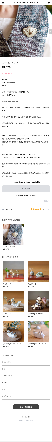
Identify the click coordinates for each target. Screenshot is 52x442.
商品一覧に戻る (26, 407)
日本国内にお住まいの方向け (26, 195)
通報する (47, 201)
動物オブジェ (6, 362)
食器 (3, 369)
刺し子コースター (8, 396)
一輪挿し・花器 (7, 376)
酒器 (3, 389)
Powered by (26, 420)
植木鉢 (4, 382)
